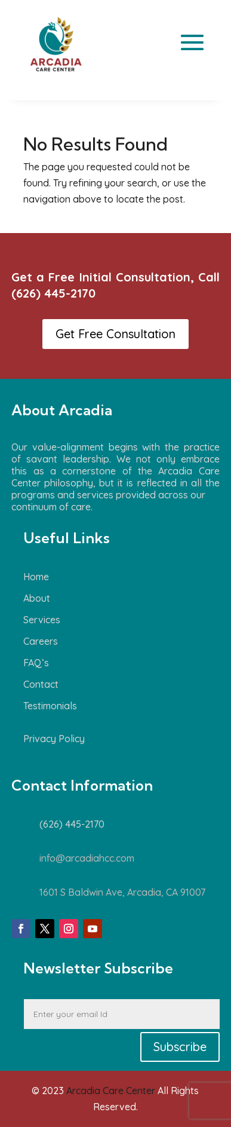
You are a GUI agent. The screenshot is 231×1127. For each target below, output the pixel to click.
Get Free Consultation (115, 333)
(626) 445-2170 (53, 293)
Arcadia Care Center (110, 1091)
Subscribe (180, 1046)
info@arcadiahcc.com (86, 858)
